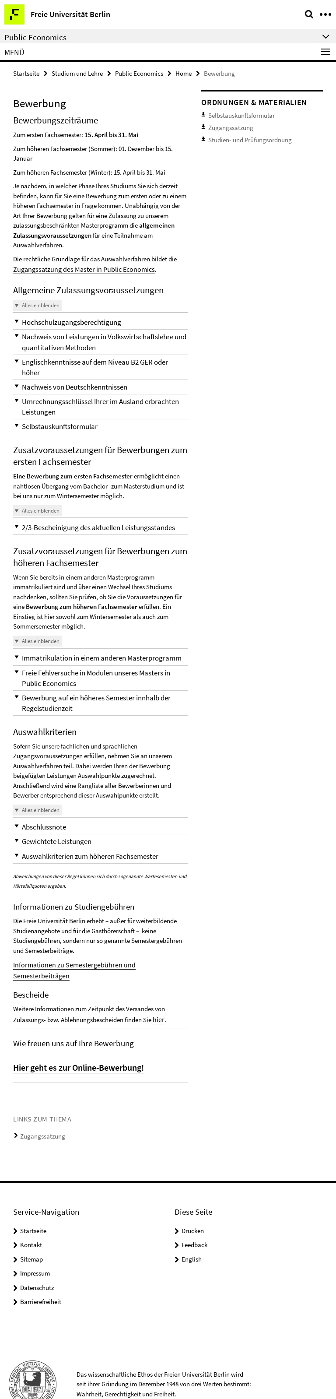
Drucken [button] (193, 1195)
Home (183, 73)
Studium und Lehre (77, 73)
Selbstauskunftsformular (237, 114)
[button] (100, 321)
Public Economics (139, 73)
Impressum (35, 1238)
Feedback (194, 1209)
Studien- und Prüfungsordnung (245, 136)
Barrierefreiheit (40, 1266)
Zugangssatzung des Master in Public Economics (78, 268)
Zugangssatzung (40, 1101)
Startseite (26, 73)
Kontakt (31, 1209)
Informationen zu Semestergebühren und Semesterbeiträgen (94, 943)
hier (158, 986)
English (192, 1224)
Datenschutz (37, 1252)
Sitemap (31, 1224)
